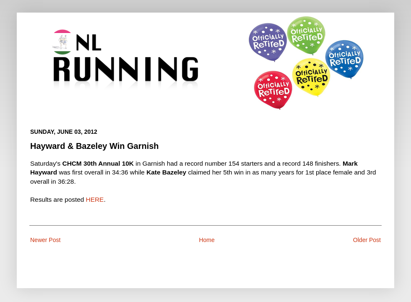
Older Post (367, 240)
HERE (95, 199)
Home (206, 240)
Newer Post (45, 240)
